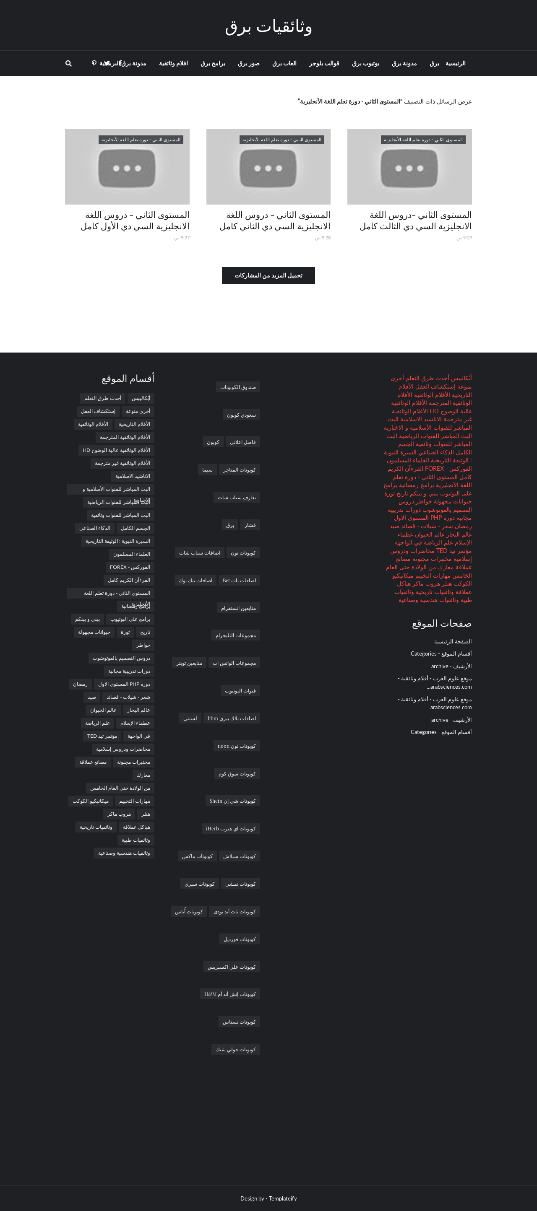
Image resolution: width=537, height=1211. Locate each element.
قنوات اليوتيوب (240, 690)
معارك (445, 566)
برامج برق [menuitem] (213, 63)
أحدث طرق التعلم (426, 377)
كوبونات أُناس (189, 911)
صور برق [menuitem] (249, 63)
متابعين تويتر (189, 662)
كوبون (213, 441)
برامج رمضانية (415, 484)
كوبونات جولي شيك (236, 1049)
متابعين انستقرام (238, 607)
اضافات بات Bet (239, 580)
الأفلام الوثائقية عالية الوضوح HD (116, 450)
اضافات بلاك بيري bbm (232, 718)
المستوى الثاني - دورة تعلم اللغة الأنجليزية (117, 594)
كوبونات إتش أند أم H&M (230, 994)
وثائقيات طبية (136, 840)
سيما (207, 469)
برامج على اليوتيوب (130, 619)
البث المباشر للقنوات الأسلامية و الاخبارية (116, 490)
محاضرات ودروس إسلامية (123, 749)
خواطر (423, 501)
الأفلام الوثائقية (431, 394)
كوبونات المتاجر (239, 469)
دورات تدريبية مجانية (129, 671)
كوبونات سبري (200, 883)
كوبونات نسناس (239, 1021)
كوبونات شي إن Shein (233, 800)
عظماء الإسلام (135, 723)
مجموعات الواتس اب (234, 662)
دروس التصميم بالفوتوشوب (121, 658)
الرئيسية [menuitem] (456, 63)
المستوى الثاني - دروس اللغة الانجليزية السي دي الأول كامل (135, 219)
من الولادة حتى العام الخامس (120, 788)
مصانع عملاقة (93, 762)
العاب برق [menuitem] (284, 63)
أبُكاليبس (460, 377)
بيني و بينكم (423, 493)
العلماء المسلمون (408, 460)
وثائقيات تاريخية (434, 591)
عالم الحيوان (429, 534)
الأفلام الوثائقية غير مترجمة (122, 463)
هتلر (446, 583)
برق (230, 524)
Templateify (283, 1198)
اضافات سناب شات (199, 552)
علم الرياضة (437, 542)
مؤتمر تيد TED (453, 550)
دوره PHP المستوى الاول (424, 517)
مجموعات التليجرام (236, 635)
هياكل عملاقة (136, 827)
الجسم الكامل (135, 528)
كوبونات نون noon (237, 745)
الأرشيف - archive (451, 666)
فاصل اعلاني (243, 441)
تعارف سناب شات (237, 497)
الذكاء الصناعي (435, 452)
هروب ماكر (425, 583)
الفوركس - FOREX (447, 468)
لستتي (190, 718)
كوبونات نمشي (240, 883)
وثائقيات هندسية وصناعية (429, 599)
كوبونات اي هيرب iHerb (231, 828)
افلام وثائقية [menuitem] (173, 63)
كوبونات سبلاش (239, 856)
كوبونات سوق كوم (237, 773)
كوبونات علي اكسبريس (232, 966)
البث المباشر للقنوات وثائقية (120, 515)
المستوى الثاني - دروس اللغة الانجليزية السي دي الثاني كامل (275, 219)
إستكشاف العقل (435, 386)
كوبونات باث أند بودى (235, 911)
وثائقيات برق (269, 25)
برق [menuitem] (434, 63)
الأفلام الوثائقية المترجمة (125, 437)
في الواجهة (408, 542)
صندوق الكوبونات (238, 387)
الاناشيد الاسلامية (420, 419)
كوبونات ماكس (197, 856)
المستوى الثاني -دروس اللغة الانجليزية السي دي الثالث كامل (416, 219)
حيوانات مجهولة (452, 501)
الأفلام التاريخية (134, 424)
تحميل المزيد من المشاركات (268, 275)
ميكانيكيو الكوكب (91, 801)
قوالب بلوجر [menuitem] (324, 63)
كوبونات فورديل (240, 939)
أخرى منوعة (138, 411)
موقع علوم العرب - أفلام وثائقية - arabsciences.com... (435, 682)
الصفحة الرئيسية (453, 641)
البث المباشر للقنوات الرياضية (434, 435)
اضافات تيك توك (195, 580)
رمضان (462, 525)
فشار (250, 524)
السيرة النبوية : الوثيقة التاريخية (118, 541)
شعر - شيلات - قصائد (426, 525)
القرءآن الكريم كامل (129, 580)
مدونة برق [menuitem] (404, 63)
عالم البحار (458, 534)
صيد (394, 525)
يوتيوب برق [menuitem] (365, 63)
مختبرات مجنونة (431, 558)
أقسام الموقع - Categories (441, 653)
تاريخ (401, 493)
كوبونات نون (243, 552)
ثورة (389, 493)
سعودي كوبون (241, 414)
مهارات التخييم (432, 575)
